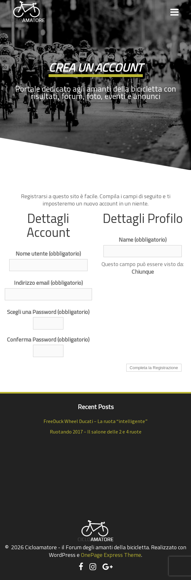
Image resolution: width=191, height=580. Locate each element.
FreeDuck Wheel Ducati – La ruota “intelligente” (95, 421)
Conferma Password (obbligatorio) (48, 339)
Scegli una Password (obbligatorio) (48, 312)
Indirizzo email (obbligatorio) (48, 282)
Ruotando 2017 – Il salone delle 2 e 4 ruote (96, 431)
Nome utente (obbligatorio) (48, 253)
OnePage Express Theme (111, 555)
